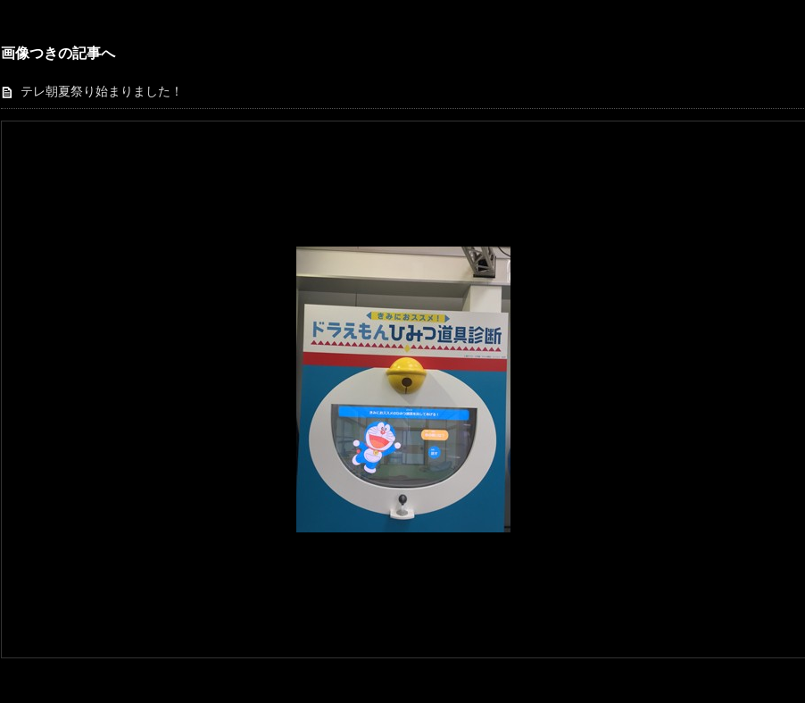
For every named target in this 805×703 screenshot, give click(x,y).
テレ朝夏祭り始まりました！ (102, 91)
